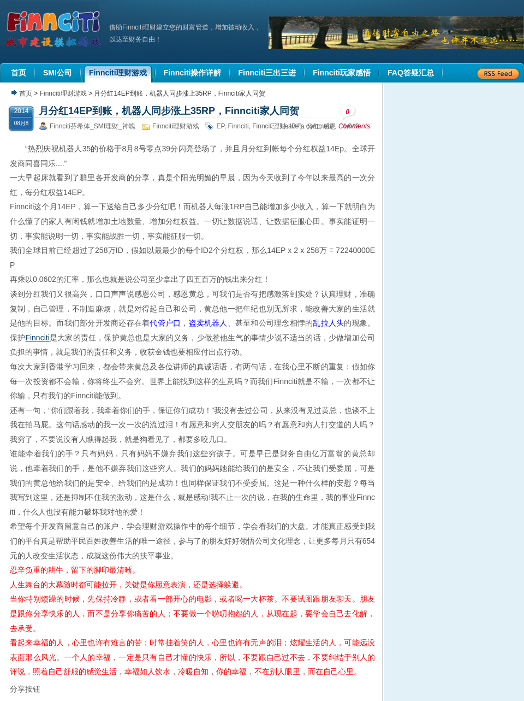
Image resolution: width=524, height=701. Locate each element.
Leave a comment (307, 126)
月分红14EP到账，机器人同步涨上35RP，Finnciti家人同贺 (169, 110)
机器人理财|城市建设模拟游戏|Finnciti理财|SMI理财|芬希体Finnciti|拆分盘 (54, 29)
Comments (354, 117)
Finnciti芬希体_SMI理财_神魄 (92, 126)
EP (220, 126)
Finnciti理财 (269, 126)
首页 (25, 93)
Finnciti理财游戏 (63, 93)
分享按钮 (25, 689)
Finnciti (238, 126)
